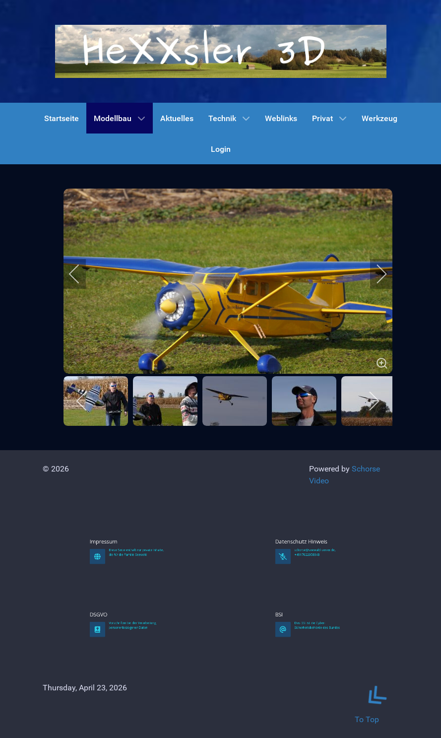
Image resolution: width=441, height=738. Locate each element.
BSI (300, 685)
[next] (375, 274)
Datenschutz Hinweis (308, 612)
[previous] (80, 274)
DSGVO (116, 685)
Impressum (118, 612)
